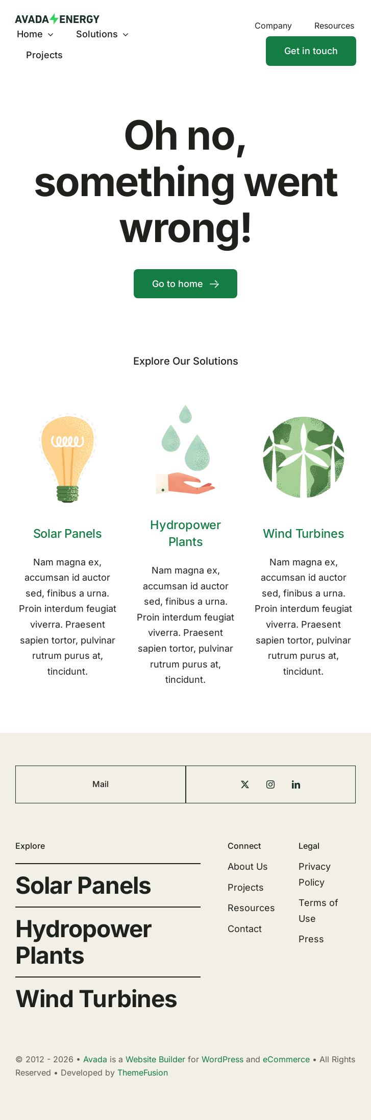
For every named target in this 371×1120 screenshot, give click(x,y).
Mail (100, 784)
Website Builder (155, 1059)
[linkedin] (296, 784)
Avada (95, 1059)
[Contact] (311, 51)
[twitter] (245, 784)
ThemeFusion (142, 1072)
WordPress (222, 1059)
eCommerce (286, 1059)
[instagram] (270, 784)
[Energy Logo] (57, 17)
